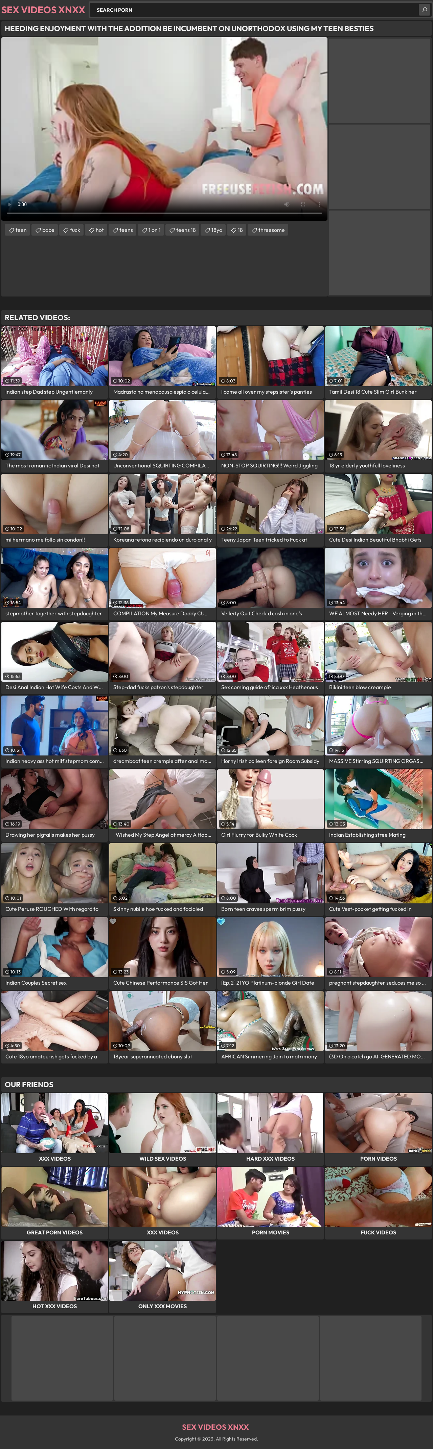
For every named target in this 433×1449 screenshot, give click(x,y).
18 (240, 229)
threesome (271, 229)
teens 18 (186, 229)
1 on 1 (155, 229)
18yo (216, 229)
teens (126, 229)
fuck (75, 229)
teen (21, 229)
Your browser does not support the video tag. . (164, 129)
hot (100, 229)
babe (48, 229)
